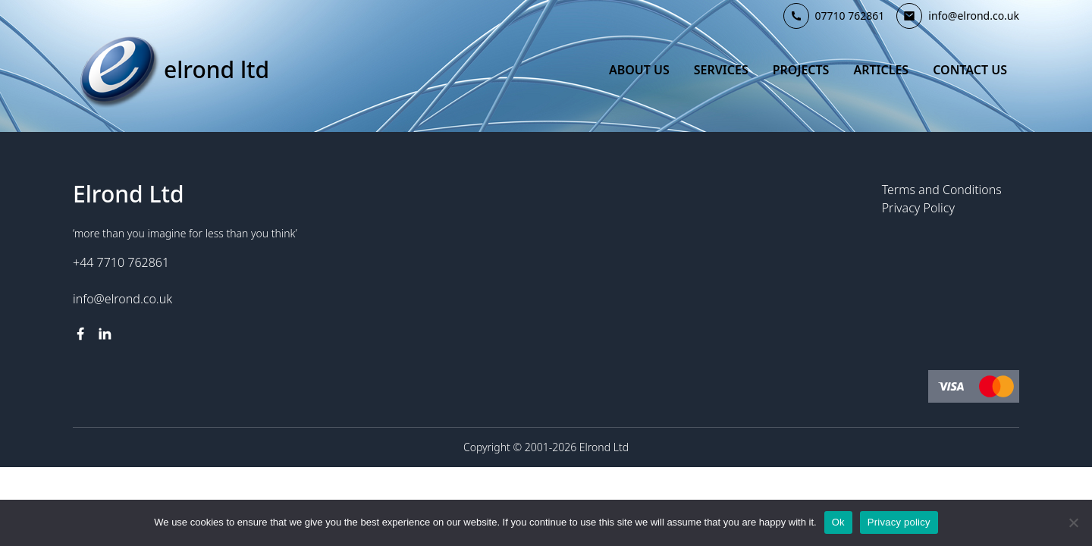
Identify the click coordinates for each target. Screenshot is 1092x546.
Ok (838, 522)
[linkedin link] (104, 333)
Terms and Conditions (942, 189)
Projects (801, 69)
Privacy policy (899, 522)
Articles (880, 69)
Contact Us (970, 69)
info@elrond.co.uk (122, 298)
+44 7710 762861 (121, 262)
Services (721, 69)
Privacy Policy (918, 207)
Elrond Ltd (216, 69)
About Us (639, 69)
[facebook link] (80, 333)
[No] (1073, 522)
